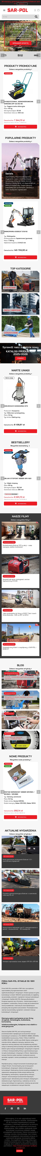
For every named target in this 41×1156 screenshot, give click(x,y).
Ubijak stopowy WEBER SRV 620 (17, 483)
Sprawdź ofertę (20, 43)
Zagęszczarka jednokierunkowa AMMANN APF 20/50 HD (18, 103)
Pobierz (20, 361)
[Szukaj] (20, 16)
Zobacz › (22, 4)
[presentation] (2, 55)
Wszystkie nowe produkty (20, 766)
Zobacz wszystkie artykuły (20, 675)
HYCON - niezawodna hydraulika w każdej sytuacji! (19, 684)
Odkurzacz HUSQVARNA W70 (16, 409)
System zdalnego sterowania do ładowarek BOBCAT (15, 724)
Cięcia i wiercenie (12, 313)
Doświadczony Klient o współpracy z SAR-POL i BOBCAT (19, 654)
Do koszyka (20, 128)
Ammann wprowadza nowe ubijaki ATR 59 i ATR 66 (20, 970)
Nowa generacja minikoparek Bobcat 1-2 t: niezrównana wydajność (17, 868)
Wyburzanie (10, 291)
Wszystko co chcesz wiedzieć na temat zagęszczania (19, 704)
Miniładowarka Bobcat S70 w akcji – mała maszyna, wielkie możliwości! (17, 552)
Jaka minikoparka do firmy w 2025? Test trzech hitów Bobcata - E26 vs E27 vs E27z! (19, 620)
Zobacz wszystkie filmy (20, 526)
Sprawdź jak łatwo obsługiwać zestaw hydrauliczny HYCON (16, 586)
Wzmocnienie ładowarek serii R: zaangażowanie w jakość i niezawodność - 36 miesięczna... (20, 936)
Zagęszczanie (11, 336)
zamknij (19, 1151)
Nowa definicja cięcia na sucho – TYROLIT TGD (13, 744)
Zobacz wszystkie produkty (20, 69)
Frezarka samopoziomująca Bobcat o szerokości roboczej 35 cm (20, 902)
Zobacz (8, 195)
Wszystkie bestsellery (20, 450)
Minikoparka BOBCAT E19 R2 (15, 233)
